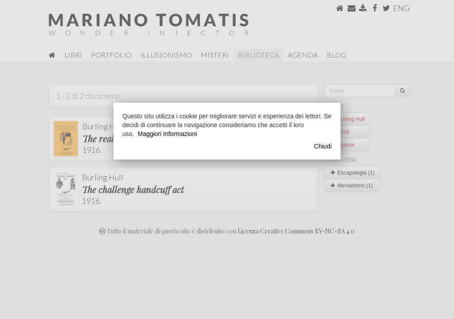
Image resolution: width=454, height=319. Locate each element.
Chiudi (323, 146)
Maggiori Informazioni (167, 133)
